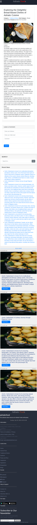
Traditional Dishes (14, 18)
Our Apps (2, 498)
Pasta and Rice (4, 458)
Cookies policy (7, 434)
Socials (2, 470)
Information (3, 422)
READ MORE (18, 248)
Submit (6, 145)
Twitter (2, 479)
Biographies (3, 465)
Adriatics (19, 1)
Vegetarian (3, 460)
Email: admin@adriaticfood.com (8, 440)
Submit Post (3, 450)
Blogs (1, 467)
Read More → (6, 288)
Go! (33, 161)
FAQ (13, 434)
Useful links (3, 443)
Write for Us (3, 496)
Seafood (2, 455)
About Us (2, 491)
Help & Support (4, 484)
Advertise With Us (5, 493)
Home (1, 448)
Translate (2, 505)
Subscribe (17, 520)
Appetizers (3, 462)
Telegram (3, 482)
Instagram (3, 477)
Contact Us (3, 489)
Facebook (3, 474)
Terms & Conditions (5, 432)
